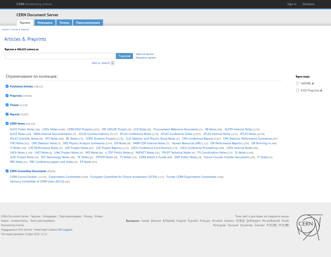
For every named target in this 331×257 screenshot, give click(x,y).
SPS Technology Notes (55, 157)
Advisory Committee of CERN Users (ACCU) (37, 181)
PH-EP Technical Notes (176, 152)
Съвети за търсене (145, 54)
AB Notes (211, 129)
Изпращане (45, 22)
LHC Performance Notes (43, 148)
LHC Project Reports (108, 148)
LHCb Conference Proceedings (199, 148)
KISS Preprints (310, 90)
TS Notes (125, 157)
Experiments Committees (65, 177)
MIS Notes (91, 152)
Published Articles (21, 86)
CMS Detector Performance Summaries (247, 138)
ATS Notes (51, 138)
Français (205, 221)
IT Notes (15, 148)
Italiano (229, 221)
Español (193, 221)
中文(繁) (284, 225)
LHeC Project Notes (66, 152)
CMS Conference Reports (197, 138)
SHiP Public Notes (185, 157)
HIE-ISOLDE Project (114, 129)
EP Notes (85, 162)
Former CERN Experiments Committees (191, 177)
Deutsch (156, 221)
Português (219, 225)
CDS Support (65, 229)
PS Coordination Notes (212, 152)
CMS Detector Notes (44, 143)
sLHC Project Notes (22, 157)
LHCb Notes (17, 152)
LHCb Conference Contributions (151, 148)
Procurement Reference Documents (175, 129)
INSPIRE (306, 83)
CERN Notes (17, 123)
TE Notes (83, 157)
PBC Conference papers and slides (51, 162)
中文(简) (271, 225)
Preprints (16, 96)
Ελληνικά (169, 221)
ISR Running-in (261, 143)
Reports (15, 114)
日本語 (240, 221)
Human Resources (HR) (186, 143)
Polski (285, 221)
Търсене (25, 22)
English (181, 221)
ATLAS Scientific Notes (24, 138)
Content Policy (19, 221)
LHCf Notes (42, 152)
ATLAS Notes (248, 134)
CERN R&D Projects (79, 129)
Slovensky (246, 225)
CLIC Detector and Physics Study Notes (150, 138)
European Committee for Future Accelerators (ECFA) (123, 177)
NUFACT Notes (145, 152)
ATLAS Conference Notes (135, 134)
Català (145, 221)
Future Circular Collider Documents (226, 157)
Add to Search (101, 63)
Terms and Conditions (42, 221)
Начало (5, 29)
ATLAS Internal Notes (216, 134)
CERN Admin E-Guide (152, 157)
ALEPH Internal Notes (238, 129)
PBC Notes (16, 162)
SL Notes (240, 152)
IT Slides (262, 157)
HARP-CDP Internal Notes (149, 143)
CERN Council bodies (24, 177)
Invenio (19, 225)
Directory (309, 4)
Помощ (64, 22)
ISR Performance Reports (226, 143)
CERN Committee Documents (28, 171)
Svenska (259, 225)
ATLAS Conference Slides (176, 134)
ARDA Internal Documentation (53, 134)
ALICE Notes (18, 134)
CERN (34, 4)
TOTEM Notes (104, 157)
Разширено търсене (146, 57)
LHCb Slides (50, 129)
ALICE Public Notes (22, 129)
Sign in (291, 4)
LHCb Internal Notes (239, 148)
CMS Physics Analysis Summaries (84, 143)
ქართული (253, 221)
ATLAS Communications (94, 134)
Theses (14, 105)
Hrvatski (217, 221)
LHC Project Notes (76, 148)
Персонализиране (88, 22)
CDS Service (25, 229)
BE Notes (72, 138)
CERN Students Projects (101, 138)
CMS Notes (17, 143)
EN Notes (120, 143)
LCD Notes (140, 129)
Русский (233, 225)
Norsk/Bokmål (271, 221)
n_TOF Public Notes (117, 152)
